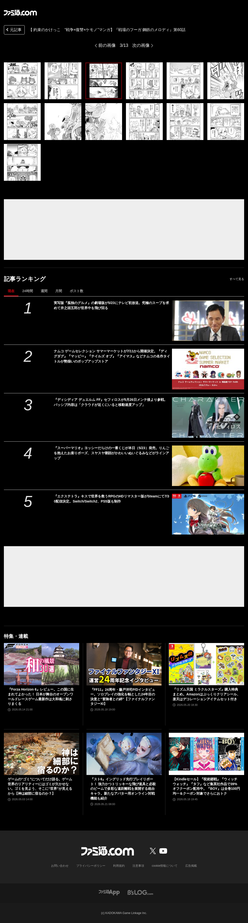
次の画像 (141, 45)
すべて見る (237, 279)
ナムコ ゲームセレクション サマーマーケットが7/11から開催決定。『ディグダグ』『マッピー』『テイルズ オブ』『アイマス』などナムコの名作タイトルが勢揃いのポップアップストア (112, 356)
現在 (11, 291)
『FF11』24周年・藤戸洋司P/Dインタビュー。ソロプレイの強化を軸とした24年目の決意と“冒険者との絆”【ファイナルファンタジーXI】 (122, 697)
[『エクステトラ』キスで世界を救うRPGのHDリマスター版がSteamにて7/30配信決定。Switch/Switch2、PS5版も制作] (208, 514)
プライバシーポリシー (90, 865)
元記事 (13, 30)
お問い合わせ (60, 865)
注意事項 (138, 865)
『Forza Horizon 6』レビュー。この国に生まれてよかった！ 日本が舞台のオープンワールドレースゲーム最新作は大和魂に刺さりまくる (41, 696)
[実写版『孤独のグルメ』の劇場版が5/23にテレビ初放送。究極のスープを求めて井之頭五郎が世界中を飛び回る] (208, 320)
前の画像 (107, 45)
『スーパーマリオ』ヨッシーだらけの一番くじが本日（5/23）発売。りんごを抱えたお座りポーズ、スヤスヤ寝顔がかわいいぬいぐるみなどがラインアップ (111, 453)
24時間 (27, 291)
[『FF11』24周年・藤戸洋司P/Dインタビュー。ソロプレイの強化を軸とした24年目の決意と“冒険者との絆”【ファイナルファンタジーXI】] (124, 664)
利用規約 (119, 865)
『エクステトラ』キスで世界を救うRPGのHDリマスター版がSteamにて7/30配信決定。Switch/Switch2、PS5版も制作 (111, 498)
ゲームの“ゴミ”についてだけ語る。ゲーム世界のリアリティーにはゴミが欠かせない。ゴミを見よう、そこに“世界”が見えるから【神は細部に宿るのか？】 (40, 786)
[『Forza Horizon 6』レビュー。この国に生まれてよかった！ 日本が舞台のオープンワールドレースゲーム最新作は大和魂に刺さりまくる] (41, 664)
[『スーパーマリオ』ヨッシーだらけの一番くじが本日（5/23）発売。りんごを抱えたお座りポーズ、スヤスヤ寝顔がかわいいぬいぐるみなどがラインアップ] (208, 465)
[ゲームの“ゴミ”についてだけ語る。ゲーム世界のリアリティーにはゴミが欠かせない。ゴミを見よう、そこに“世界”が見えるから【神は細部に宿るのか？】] (41, 754)
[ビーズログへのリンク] (140, 892)
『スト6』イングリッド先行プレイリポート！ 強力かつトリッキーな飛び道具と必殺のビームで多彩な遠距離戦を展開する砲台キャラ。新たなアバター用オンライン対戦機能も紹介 (123, 788)
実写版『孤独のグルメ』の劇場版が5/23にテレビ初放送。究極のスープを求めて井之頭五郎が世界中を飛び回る (111, 305)
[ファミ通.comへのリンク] (20, 13)
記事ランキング (25, 279)
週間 (44, 291)
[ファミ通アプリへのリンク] (109, 892)
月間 (58, 291)
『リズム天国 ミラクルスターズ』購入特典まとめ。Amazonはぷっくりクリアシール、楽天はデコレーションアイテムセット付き (206, 694)
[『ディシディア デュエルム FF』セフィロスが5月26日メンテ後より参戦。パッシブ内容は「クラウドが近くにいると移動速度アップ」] (208, 417)
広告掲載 (191, 865)
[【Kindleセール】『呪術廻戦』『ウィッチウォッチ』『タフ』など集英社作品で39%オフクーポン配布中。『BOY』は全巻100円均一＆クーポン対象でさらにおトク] (206, 754)
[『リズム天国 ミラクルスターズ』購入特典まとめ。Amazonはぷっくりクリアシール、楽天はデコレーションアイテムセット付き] (206, 664)
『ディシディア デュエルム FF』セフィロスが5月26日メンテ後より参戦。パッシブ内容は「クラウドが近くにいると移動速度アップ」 (110, 402)
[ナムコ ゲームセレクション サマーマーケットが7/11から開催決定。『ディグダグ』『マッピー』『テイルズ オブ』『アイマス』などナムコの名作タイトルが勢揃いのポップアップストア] (208, 369)
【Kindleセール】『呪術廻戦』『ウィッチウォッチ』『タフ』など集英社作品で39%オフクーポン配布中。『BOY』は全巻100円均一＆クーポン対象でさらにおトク (206, 786)
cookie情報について (165, 865)
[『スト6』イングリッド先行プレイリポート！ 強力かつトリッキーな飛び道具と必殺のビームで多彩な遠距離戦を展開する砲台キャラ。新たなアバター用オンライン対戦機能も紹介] (124, 754)
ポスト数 (76, 291)
